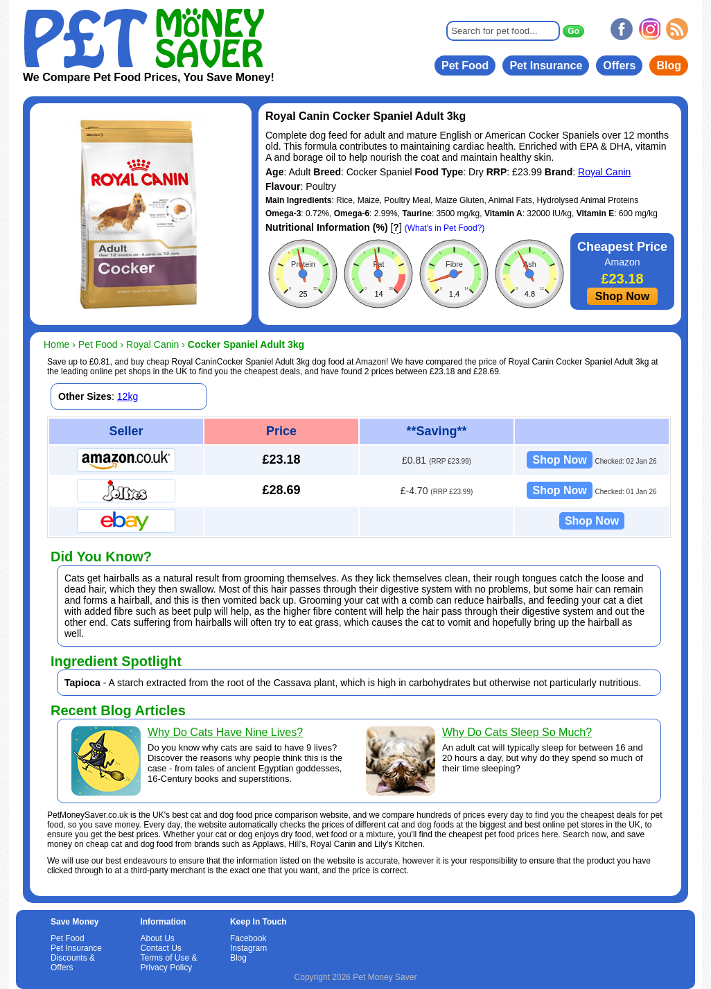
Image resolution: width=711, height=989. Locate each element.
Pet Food (465, 65)
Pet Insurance (545, 65)
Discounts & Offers (73, 962)
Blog (668, 65)
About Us (157, 938)
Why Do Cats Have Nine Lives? (225, 732)
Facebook (248, 938)
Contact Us (160, 948)
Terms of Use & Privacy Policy (168, 962)
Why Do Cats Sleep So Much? (517, 732)
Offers (619, 65)
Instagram (248, 948)
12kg (127, 396)
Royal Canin (604, 171)
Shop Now (622, 296)
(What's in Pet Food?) (445, 228)
